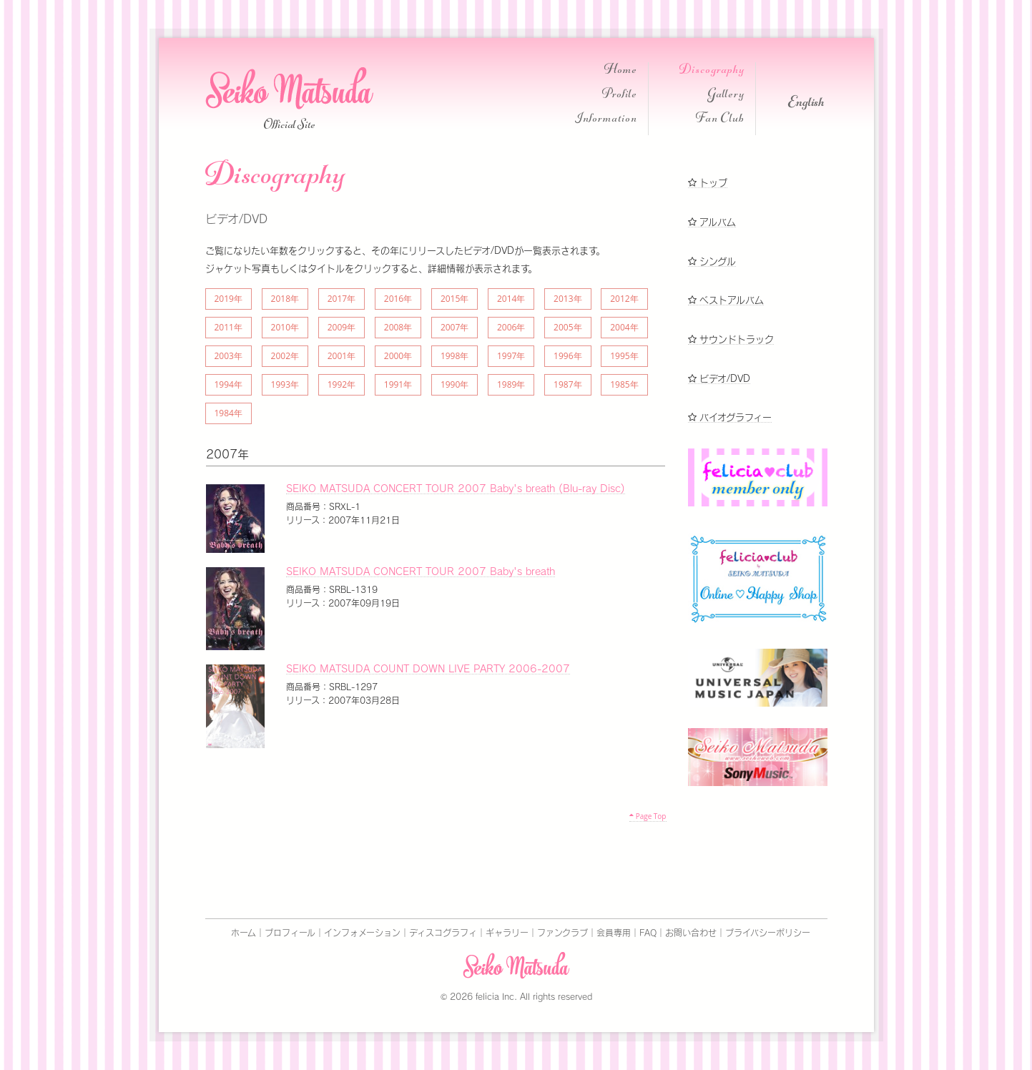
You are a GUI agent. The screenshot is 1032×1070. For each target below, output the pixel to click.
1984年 (228, 413)
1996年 (567, 356)
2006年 (511, 327)
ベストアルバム (726, 300)
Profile (619, 95)
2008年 (398, 327)
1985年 (624, 384)
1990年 (454, 384)
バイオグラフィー (730, 417)
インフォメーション (362, 932)
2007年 (454, 327)
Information (606, 120)
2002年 (285, 356)
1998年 (454, 356)
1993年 (285, 384)
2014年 (511, 299)
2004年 (624, 327)
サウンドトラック (731, 339)
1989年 (511, 384)
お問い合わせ (691, 932)
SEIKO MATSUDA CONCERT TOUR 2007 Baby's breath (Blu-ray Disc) (455, 489)
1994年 (228, 384)
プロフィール (290, 932)
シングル (712, 261)
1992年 (341, 384)
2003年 (228, 356)
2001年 (341, 356)
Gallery (725, 95)
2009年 (341, 327)
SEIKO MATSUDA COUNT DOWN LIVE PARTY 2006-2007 (428, 669)
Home (620, 71)
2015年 (454, 299)
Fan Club (720, 120)
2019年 (228, 299)
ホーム (243, 932)
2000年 (398, 356)
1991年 (398, 384)
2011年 (228, 327)
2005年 (567, 327)
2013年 (567, 299)
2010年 (285, 327)
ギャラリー (507, 932)
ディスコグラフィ (443, 932)
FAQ (648, 932)
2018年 (285, 299)
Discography (711, 71)
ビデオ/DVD (719, 378)
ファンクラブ (562, 932)
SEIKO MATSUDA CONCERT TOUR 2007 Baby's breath (420, 571)
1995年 (624, 356)
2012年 (624, 299)
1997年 (511, 356)
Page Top (647, 816)
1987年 (567, 384)
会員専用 (613, 932)
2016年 (398, 299)
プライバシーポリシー (767, 932)
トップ (707, 182)
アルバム (712, 222)
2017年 (341, 299)
